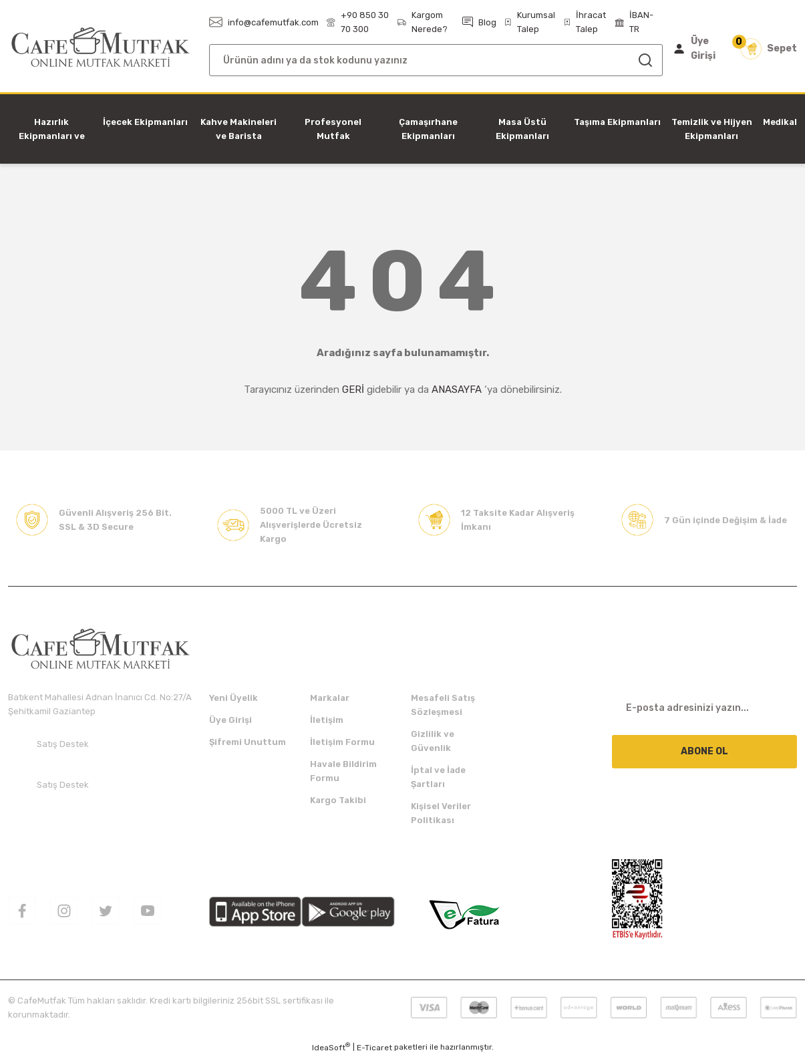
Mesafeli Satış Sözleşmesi (443, 705)
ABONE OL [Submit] (704, 751)
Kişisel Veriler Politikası (441, 813)
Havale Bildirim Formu (343, 771)
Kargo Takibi (338, 800)
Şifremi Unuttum (247, 742)
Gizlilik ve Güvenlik (432, 741)
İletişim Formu (342, 742)
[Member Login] (697, 48)
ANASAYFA (457, 390)
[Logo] (100, 47)
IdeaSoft (331, 1047)
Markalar (329, 698)
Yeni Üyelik (233, 698)
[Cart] (768, 48)
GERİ (353, 390)
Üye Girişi (230, 720)
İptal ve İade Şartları (438, 777)
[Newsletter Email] (704, 707)
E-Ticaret (374, 1047)
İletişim (326, 720)
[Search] (436, 60)
